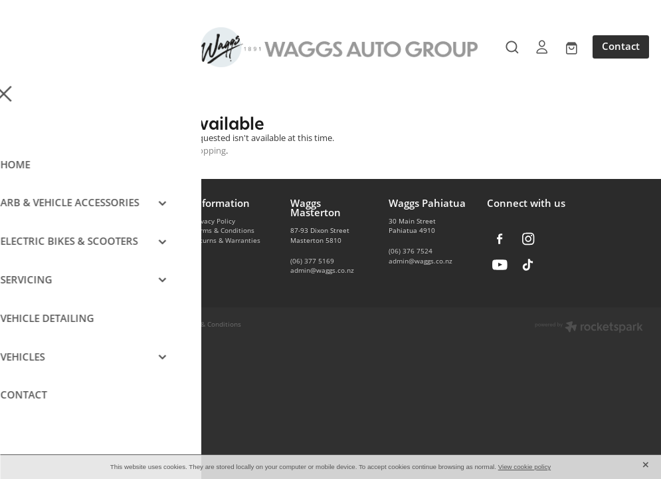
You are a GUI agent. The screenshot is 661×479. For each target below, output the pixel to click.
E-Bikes (105, 249)
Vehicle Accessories (125, 221)
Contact (621, 46)
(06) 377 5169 (312, 260)
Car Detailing (114, 259)
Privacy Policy (213, 221)
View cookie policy (524, 466)
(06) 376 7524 (410, 250)
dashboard (156, 324)
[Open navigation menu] (96, 47)
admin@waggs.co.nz (322, 270)
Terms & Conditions (223, 230)
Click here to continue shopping (163, 150)
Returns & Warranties (226, 240)
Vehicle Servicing (120, 269)
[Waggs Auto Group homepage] (330, 47)
